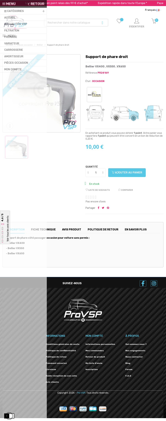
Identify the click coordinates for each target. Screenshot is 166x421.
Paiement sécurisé (56, 366)
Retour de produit (95, 359)
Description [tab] (15, 232)
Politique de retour (56, 359)
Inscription (92, 372)
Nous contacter (134, 359)
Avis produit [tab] (71, 232)
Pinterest (108, 211)
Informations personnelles (100, 347)
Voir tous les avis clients (7, 229)
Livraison (51, 372)
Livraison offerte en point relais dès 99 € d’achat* (62, 3)
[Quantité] (96, 175)
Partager (98, 211)
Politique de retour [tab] (103, 232)
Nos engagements (135, 353)
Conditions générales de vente (62, 347)
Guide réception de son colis (61, 378)
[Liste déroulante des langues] (153, 10)
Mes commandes (95, 353)
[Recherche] (76, 22)
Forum (128, 372)
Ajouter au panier (127, 175)
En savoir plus (136, 232)
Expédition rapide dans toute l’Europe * (127, 3)
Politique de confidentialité (61, 353)
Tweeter (103, 211)
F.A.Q (128, 378)
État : (89, 84)
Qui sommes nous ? (136, 347)
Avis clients (52, 385)
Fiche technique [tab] (43, 232)
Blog (127, 366)
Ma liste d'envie (94, 366)
